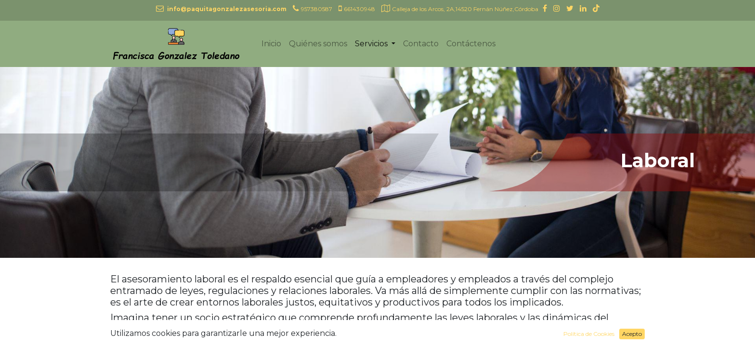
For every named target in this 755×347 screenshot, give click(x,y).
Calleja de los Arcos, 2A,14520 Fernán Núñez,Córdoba (465, 9)
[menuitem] (271, 43)
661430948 (359, 9)
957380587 (316, 9)
